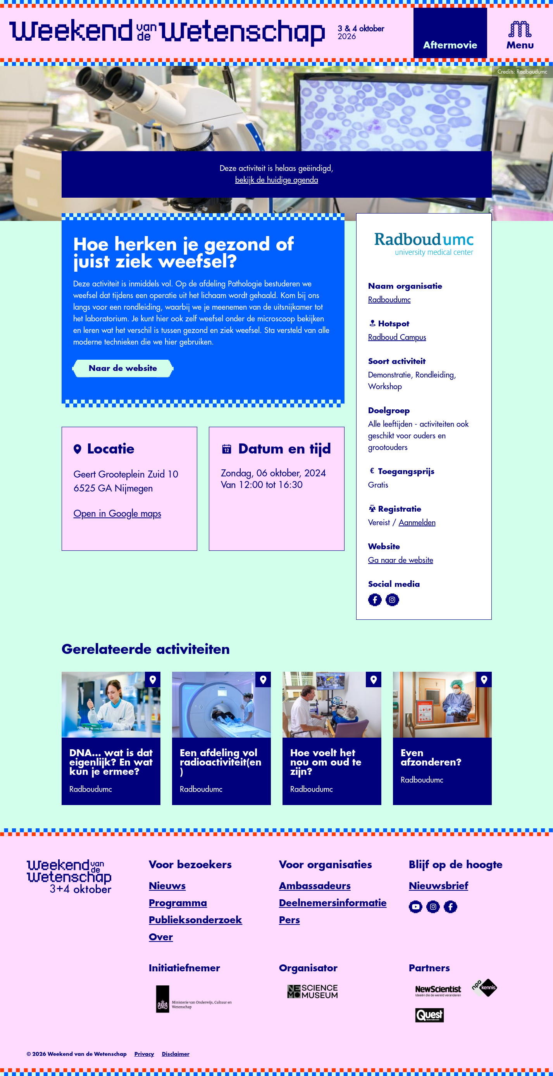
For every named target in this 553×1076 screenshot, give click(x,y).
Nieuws (167, 886)
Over (161, 937)
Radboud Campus (397, 337)
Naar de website (123, 368)
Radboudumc (389, 300)
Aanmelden (417, 523)
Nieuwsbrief (438, 886)
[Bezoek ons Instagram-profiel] (433, 907)
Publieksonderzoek (195, 920)
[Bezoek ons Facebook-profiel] (450, 907)
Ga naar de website (400, 560)
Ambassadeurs (315, 886)
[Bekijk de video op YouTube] (450, 33)
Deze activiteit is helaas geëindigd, (276, 175)
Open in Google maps (117, 513)
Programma (178, 903)
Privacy (144, 1054)
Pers (289, 920)
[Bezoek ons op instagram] (392, 600)
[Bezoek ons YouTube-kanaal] (415, 907)
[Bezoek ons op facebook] (375, 600)
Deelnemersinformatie (333, 903)
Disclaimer (176, 1054)
